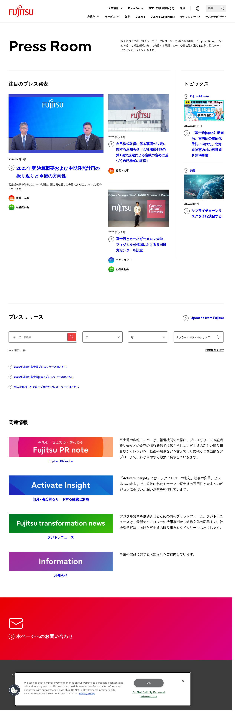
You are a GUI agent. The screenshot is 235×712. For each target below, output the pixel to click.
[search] (222, 8)
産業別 (91, 16)
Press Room (135, 8)
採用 (182, 8)
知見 (127, 16)
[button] (14, 690)
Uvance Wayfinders (163, 16)
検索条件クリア (215, 350)
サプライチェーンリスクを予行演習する (203, 213)
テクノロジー (188, 16)
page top (226, 665)
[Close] (183, 681)
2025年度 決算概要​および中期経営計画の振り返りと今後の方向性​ (54, 172)
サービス (110, 16)
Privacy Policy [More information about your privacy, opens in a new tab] (87, 693)
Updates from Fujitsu (203, 318)
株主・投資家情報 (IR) (161, 8)
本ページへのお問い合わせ (41, 637)
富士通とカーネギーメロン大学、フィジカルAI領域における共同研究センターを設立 (137, 244)
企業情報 (113, 8)
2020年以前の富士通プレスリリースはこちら (38, 367)
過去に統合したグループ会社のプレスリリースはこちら (44, 387)
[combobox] (102, 337)
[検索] (216, 8)
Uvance (140, 16)
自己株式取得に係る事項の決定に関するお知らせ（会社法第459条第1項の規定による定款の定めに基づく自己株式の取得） (138, 152)
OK (149, 683)
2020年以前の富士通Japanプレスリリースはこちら (41, 377)
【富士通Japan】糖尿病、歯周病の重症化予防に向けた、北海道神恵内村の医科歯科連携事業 (204, 143)
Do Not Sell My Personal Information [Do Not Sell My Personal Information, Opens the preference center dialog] (148, 694)
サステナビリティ (216, 16)
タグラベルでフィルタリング (198, 337)
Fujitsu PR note (196, 96)
